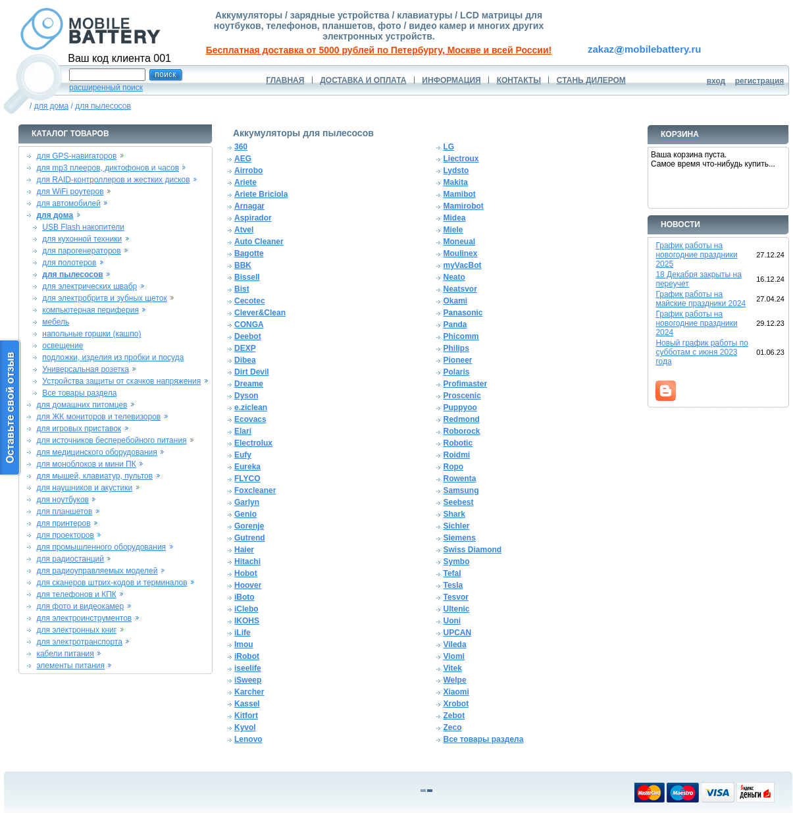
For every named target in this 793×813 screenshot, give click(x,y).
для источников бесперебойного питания (111, 440)
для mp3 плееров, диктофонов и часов (107, 167)
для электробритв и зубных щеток (104, 298)
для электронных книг (76, 630)
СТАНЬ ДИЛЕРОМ (591, 80)
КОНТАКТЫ (519, 80)
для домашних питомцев (81, 404)
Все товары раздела (79, 393)
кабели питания (64, 653)
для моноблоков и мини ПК (86, 464)
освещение (62, 345)
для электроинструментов (84, 618)
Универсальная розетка (85, 369)
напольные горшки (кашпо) (91, 333)
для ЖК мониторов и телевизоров (98, 416)
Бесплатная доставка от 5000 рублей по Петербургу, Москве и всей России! (378, 50)
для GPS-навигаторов (76, 156)
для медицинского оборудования (96, 452)
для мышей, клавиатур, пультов (94, 476)
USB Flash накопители (83, 227)
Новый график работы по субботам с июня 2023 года (701, 352)
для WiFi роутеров (69, 191)
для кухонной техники (82, 239)
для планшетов (64, 511)
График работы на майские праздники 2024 (700, 299)
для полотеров (69, 262)
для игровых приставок (78, 428)
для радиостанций (70, 559)
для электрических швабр (89, 286)
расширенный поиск (106, 87)
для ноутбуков (62, 499)
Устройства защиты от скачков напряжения (121, 381)
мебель (55, 322)
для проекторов (65, 535)
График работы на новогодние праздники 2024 (696, 323)
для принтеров (63, 523)
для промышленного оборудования (101, 547)
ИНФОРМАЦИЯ (451, 80)
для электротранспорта (79, 641)
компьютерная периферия (90, 310)
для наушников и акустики (84, 487)
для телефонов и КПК (76, 594)
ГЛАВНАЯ (285, 80)
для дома (51, 106)
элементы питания (70, 665)
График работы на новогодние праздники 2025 (696, 255)
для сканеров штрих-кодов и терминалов (111, 582)
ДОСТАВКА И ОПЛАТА (363, 80)
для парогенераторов (81, 250)
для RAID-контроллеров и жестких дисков (113, 179)
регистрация (759, 81)
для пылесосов (103, 106)
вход (716, 81)
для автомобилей (68, 203)
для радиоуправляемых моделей (96, 570)
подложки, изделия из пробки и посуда (113, 357)
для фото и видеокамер (80, 606)
